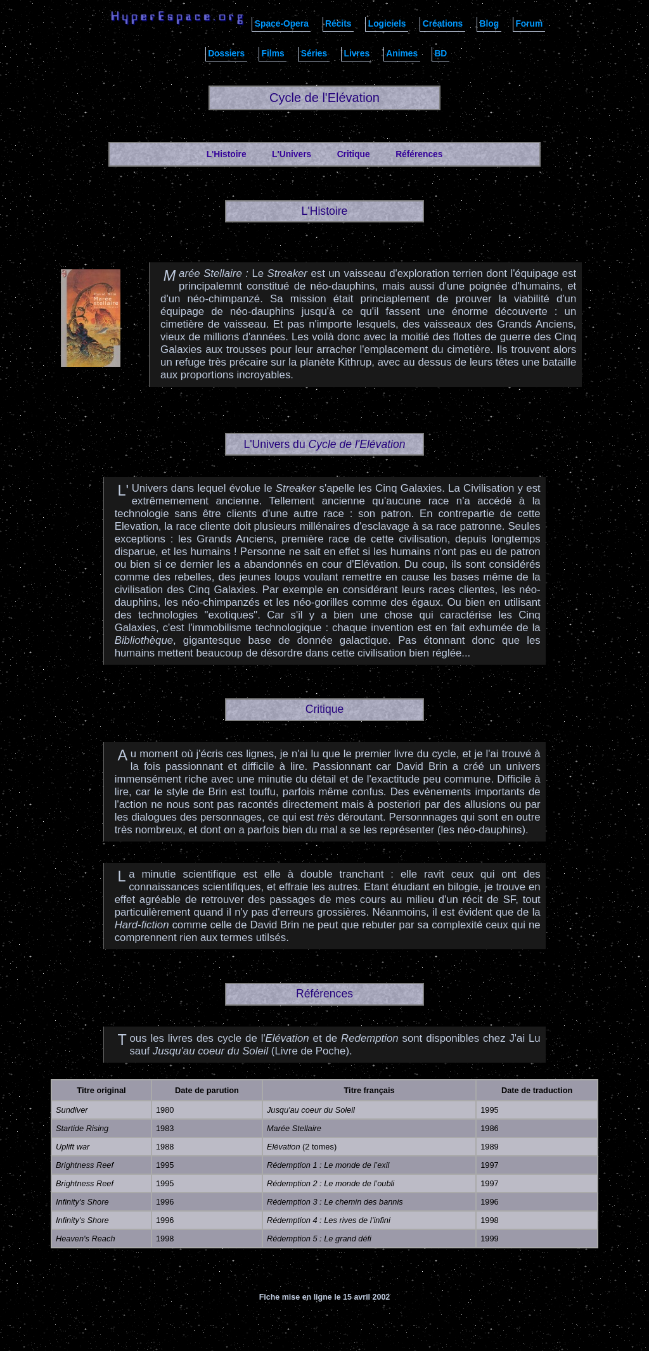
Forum (529, 24)
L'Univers (291, 154)
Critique (353, 154)
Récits (338, 24)
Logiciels (387, 24)
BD (440, 53)
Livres (356, 53)
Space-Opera (282, 24)
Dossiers (226, 53)
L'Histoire (227, 154)
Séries (314, 53)
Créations (443, 24)
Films (273, 53)
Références (418, 154)
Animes (402, 53)
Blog (489, 24)
